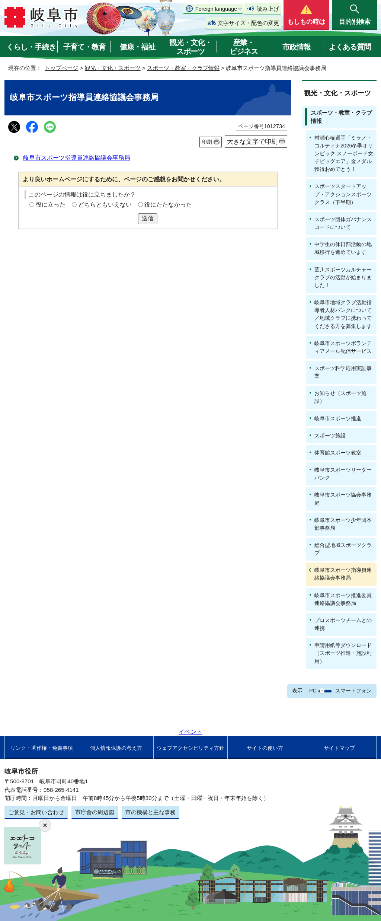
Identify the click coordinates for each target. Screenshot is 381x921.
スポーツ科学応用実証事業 (343, 372)
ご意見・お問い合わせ (36, 812)
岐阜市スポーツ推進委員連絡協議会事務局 (343, 599)
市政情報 (296, 47)
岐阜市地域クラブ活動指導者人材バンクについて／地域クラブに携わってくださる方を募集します (343, 314)
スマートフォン (353, 691)
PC (313, 691)
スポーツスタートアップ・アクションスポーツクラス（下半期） (343, 194)
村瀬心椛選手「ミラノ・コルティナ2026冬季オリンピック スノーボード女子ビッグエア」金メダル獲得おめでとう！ (343, 153)
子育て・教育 (84, 47)
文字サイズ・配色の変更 (248, 23)
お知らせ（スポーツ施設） (340, 397)
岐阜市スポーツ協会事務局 (343, 499)
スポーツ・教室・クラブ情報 (183, 68)
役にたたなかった (168, 204)
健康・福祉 (137, 47)
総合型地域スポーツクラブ (343, 549)
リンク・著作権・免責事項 (41, 748)
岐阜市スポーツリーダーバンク (343, 474)
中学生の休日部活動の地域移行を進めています (343, 248)
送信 (148, 218)
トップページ (61, 68)
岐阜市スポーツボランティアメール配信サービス (343, 347)
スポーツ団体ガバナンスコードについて (343, 223)
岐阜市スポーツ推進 (337, 418)
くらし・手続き (31, 47)
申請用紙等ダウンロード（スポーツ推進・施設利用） (343, 653)
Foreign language (216, 9)
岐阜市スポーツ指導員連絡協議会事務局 (76, 157)
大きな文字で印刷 (252, 141)
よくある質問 (350, 47)
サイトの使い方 (265, 748)
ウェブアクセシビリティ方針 (190, 748)
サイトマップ (339, 748)
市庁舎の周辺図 (94, 812)
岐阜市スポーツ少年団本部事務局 (343, 524)
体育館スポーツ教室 (337, 453)
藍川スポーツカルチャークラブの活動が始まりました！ (343, 277)
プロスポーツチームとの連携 (343, 624)
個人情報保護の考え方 (116, 748)
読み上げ (268, 9)
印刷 (207, 142)
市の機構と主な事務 (150, 812)
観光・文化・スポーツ (190, 46)
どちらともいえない (105, 204)
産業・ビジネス (244, 46)
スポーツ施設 (330, 436)
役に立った (50, 204)
